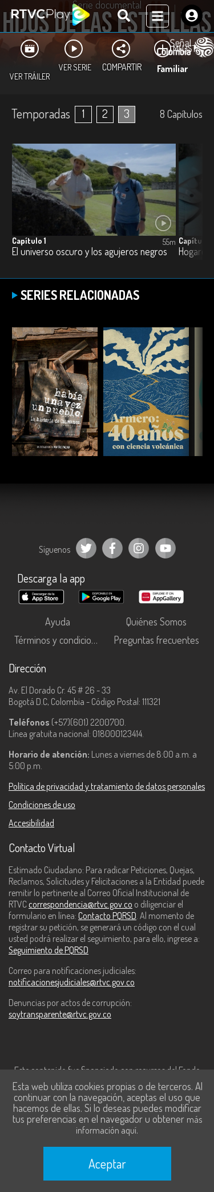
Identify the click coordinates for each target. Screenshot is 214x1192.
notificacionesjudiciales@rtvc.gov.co (72, 982)
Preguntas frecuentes (156, 639)
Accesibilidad (31, 823)
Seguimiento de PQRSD (48, 950)
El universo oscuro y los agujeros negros (89, 251)
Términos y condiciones (60, 639)
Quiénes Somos (156, 621)
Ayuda (57, 621)
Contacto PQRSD (107, 915)
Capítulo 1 (29, 240)
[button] (188, 210)
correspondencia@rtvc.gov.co (80, 904)
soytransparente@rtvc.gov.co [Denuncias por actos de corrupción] (60, 1014)
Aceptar (107, 1163)
